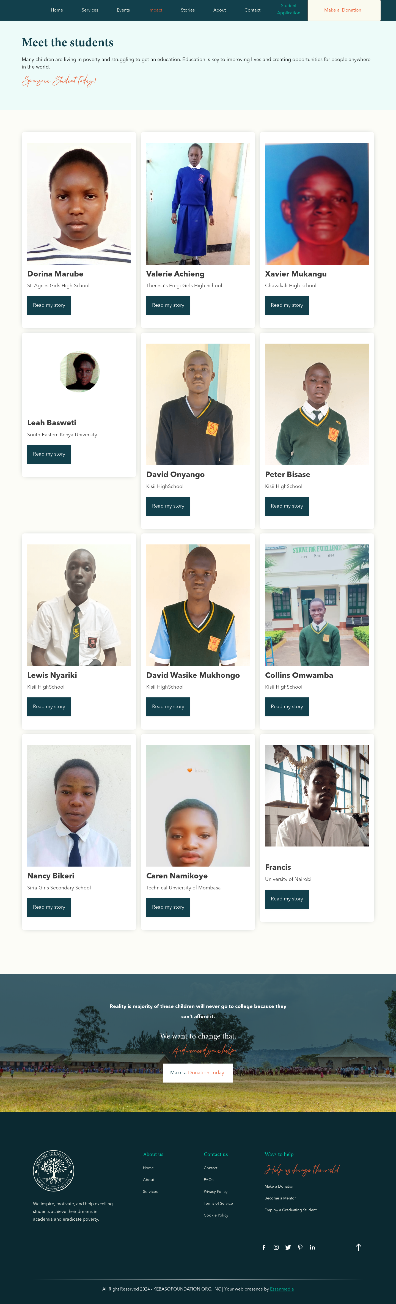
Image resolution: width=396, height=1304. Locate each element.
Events (123, 10)
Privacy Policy (215, 1192)
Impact (155, 10)
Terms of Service (218, 1204)
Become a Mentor (280, 1198)
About (219, 10)
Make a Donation (280, 1186)
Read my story (49, 305)
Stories (188, 10)
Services (90, 10)
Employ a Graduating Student (291, 1210)
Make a (198, 1072)
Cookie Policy (216, 1215)
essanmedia (282, 1289)
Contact (252, 10)
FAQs (208, 1180)
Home (57, 10)
